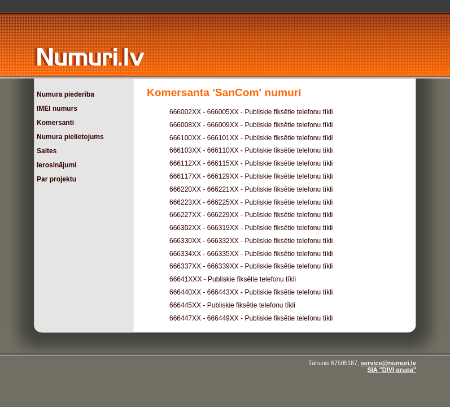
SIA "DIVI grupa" (391, 369)
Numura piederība (65, 94)
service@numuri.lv (388, 363)
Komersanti (55, 123)
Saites (46, 151)
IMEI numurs (57, 108)
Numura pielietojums (70, 137)
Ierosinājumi (57, 165)
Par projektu (56, 179)
